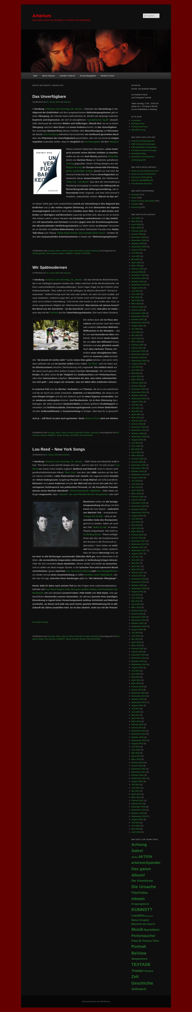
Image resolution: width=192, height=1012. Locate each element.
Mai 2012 (135, 753)
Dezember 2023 (138, 313)
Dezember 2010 (138, 807)
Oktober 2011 (137, 775)
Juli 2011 (135, 784)
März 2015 (136, 645)
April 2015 (136, 642)
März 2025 (136, 266)
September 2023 (138, 322)
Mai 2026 (135, 221)
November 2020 (138, 430)
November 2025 (138, 240)
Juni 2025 (135, 256)
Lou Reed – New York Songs (58, 449)
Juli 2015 (135, 633)
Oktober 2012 (137, 737)
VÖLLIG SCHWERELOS (142, 180)
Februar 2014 (137, 686)
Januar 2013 (137, 727)
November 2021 (138, 392)
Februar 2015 (137, 648)
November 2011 (138, 772)
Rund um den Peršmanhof (143, 174)
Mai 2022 (135, 373)
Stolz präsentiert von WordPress (96, 1001)
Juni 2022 (135, 370)
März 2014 (136, 683)
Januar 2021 (137, 424)
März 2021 (136, 417)
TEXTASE (86, 253)
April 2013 (136, 718)
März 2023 (136, 341)
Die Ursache (52, 253)
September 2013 (138, 702)
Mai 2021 (135, 411)
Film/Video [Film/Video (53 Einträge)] (139, 893)
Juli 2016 (135, 595)
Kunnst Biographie (88, 76)
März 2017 (136, 569)
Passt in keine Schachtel (72, 251)
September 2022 (138, 361)
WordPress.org (138, 130)
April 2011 (136, 794)
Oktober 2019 (137, 471)
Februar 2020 (137, 459)
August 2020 (137, 440)
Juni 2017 (135, 560)
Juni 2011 (135, 788)
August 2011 (137, 781)
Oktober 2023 (137, 319)
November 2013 (138, 696)
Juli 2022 (135, 367)
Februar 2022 (137, 383)
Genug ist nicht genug (141, 177)
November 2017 (138, 544)
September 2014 (138, 664)
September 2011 (138, 778)
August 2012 (137, 743)
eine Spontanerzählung (78, 571)
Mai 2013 (135, 715)
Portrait (75, 639)
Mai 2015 (135, 639)
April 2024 (136, 300)
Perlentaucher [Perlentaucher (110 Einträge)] (143, 936)
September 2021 (138, 398)
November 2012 (138, 734)
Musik (59, 435)
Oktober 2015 (137, 623)
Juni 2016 (135, 598)
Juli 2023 (135, 329)
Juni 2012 (135, 750)
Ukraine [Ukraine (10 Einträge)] (148, 971)
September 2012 (138, 740)
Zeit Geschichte (86, 435)
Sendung (94, 251)
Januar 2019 (137, 500)
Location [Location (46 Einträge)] (138, 915)
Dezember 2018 (138, 503)
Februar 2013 (137, 724)
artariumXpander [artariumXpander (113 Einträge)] (145, 863)
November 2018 (138, 506)
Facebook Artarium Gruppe (144, 150)
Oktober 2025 (137, 243)
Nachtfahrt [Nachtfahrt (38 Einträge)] (151, 929)
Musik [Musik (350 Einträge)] (137, 929)
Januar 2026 (137, 234)
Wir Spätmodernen (49, 267)
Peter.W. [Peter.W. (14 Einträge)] (136, 940)
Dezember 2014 (138, 655)
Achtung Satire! (39, 253)
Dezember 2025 (138, 237)
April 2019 (136, 490)
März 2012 (136, 759)
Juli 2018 (135, 519)
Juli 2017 (135, 557)
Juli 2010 (135, 822)
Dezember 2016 (138, 579)
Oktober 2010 (137, 813)
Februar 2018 (137, 535)
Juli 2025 (135, 253)
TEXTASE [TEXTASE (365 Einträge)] (140, 964)
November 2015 (138, 620)
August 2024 (137, 288)
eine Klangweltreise (106, 571)
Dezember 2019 (138, 465)
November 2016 (138, 582)
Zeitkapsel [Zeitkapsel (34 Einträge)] (138, 989)
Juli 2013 (135, 708)
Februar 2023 (137, 345)
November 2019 (138, 468)
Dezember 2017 (138, 541)
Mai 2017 (135, 563)
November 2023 (138, 316)
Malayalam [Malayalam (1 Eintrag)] (149, 916)
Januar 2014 (137, 690)
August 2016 (137, 591)
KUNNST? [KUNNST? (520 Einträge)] (141, 909)
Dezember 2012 (138, 731)
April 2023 (136, 338)
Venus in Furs (92, 418)
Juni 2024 (135, 294)
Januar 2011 (137, 803)
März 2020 (136, 455)
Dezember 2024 (138, 275)
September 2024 (138, 285)
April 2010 (136, 832)
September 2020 (138, 436)
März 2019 (136, 493)
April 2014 (136, 680)
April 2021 (136, 414)
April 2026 (136, 224)
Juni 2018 (135, 522)
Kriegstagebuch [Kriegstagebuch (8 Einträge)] (140, 904)
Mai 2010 (135, 829)
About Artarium (48, 76)
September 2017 (138, 550)
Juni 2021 (135, 408)
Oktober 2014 (137, 661)
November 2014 (138, 658)
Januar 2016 (137, 614)
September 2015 (138, 626)
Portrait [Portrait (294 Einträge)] (138, 946)
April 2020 (136, 452)
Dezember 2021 (138, 389)
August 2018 (137, 516)
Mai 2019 (135, 487)
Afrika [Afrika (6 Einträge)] (134, 857)
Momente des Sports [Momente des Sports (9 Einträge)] (143, 924)
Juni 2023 (135, 332)
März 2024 (136, 303)
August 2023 (137, 326)
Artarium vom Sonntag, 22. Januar (63, 279)
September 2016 (138, 588)
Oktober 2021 (137, 395)
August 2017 (137, 553)
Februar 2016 (137, 611)
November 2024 (138, 278)
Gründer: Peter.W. (67, 76)
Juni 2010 (135, 826)
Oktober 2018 (137, 509)
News (58, 251)
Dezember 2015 (138, 617)
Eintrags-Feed (137, 123)
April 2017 (136, 566)
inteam (61, 253)
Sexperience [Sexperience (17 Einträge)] (139, 958)
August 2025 (137, 250)
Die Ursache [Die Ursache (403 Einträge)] (143, 886)
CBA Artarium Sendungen (143, 144)
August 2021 (137, 402)
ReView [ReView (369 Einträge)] (138, 953)
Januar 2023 (137, 348)
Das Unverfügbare (49, 96)
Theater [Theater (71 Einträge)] (137, 971)
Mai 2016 (135, 601)
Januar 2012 (137, 766)
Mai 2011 (135, 791)
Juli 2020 (135, 443)
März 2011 (136, 797)
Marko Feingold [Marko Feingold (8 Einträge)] (140, 920)
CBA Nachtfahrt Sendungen (144, 147)
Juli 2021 (135, 405)
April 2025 (136, 262)
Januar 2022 (137, 386)
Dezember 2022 (138, 351)
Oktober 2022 (137, 357)
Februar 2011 (137, 800)
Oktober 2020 (137, 433)
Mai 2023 (135, 335)
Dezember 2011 (138, 769)
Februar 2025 (137, 269)
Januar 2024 (137, 310)
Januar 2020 (137, 462)
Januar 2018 (137, 538)
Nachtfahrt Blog (138, 153)
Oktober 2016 (137, 585)
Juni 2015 (135, 636)
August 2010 (137, 819)
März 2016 (136, 607)
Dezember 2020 (138, 427)
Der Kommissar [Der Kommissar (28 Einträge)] (142, 880)
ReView (78, 253)
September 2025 (138, 247)
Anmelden (136, 120)
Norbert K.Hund (107, 76)
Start (35, 76)
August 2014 (137, 667)
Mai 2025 (135, 259)
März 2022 (136, 379)
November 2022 (138, 354)
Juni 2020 (135, 446)
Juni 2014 (135, 674)
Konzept (51, 251)
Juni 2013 (135, 712)
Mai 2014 (135, 677)
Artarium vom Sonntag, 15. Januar (63, 461)
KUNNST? (69, 253)
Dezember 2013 (138, 693)
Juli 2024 (135, 291)
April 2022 (136, 376)
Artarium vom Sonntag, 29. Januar (63, 109)
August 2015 (137, 629)
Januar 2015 (137, 652)
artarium (67, 102)
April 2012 (136, 756)
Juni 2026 (135, 218)
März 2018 (136, 531)
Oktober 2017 (137, 547)
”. (85, 490)
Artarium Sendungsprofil (142, 141)
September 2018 (138, 512)
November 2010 (138, 810)
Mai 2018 (135, 525)
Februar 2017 (137, 572)
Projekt (87, 251)
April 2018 (136, 528)
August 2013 (137, 705)
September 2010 (138, 816)
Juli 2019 (135, 481)
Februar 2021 (137, 421)
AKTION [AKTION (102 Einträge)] (145, 857)
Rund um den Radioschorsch (145, 171)
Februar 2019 (137, 497)
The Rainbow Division (141, 183)
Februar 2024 (137, 307)
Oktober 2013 (137, 699)
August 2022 (137, 364)
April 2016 (136, 604)
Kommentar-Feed (139, 127)
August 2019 (137, 477)
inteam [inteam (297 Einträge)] (138, 898)
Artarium (41, 15)
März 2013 (136, 721)
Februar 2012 (137, 762)
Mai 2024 (135, 297)
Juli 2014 (135, 671)
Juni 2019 (135, 484)
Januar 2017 (137, 576)
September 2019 (138, 474)
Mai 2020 (135, 449)
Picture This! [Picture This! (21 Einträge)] (150, 940)
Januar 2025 (137, 272)
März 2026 (136, 227)
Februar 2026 (137, 231)
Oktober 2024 (137, 281)
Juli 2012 (135, 747)
